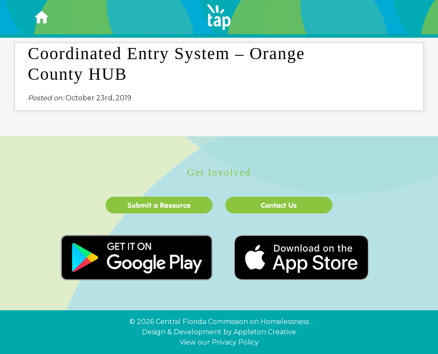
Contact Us (279, 205)
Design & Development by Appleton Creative (219, 332)
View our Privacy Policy (219, 342)
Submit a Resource (159, 205)
